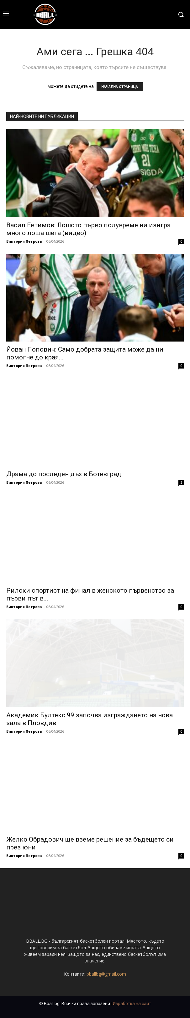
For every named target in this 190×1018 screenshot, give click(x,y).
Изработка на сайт (132, 1003)
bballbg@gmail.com (106, 974)
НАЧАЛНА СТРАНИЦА (119, 87)
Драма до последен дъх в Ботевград (63, 474)
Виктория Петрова (24, 241)
